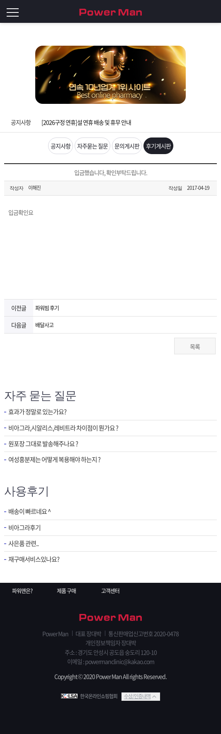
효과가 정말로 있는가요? (37, 412)
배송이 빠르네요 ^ (29, 511)
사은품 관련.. (23, 543)
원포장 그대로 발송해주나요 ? (43, 443)
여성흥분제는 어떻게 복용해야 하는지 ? (54, 459)
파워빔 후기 (47, 308)
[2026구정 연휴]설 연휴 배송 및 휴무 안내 (86, 122)
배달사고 (44, 325)
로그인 (212, 11)
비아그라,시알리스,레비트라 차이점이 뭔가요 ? (63, 428)
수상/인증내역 (137, 696)
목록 (195, 346)
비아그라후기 (24, 527)
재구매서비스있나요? (33, 559)
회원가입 (196, 11)
